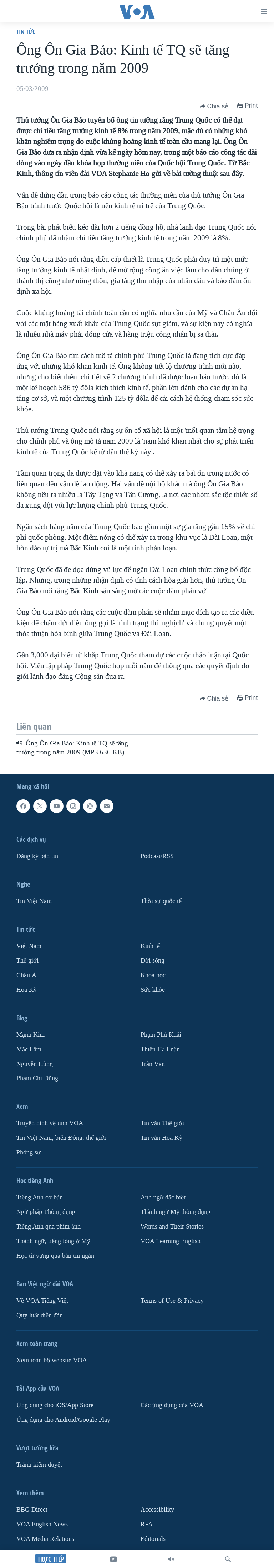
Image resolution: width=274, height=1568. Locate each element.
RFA (147, 1524)
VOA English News (42, 1524)
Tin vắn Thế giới (162, 1123)
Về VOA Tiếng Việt (42, 1301)
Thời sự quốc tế (161, 901)
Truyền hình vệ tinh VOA (49, 1123)
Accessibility (157, 1510)
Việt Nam (28, 946)
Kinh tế (150, 946)
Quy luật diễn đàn (39, 1315)
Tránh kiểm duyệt (39, 1465)
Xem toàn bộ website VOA (51, 1360)
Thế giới (27, 961)
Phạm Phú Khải (161, 1035)
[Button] (214, 106)
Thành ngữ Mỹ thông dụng (175, 1212)
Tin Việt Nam (34, 901)
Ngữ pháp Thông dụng (45, 1212)
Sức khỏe (153, 990)
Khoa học (153, 975)
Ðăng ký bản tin (37, 856)
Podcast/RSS (157, 856)
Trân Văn (153, 1064)
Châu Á (26, 975)
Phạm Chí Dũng (37, 1078)
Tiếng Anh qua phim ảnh (48, 1227)
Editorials (153, 1539)
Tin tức (25, 31)
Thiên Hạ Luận (160, 1049)
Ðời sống (152, 961)
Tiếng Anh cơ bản (39, 1197)
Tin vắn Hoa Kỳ (161, 1138)
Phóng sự (28, 1152)
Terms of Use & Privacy (172, 1301)
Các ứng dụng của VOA (172, 1405)
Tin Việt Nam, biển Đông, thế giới (61, 1138)
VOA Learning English (171, 1241)
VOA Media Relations (45, 1539)
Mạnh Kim (30, 1035)
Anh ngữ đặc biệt (163, 1197)
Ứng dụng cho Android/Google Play (63, 1420)
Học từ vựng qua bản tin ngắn (55, 1256)
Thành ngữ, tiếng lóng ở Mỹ (53, 1241)
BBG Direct (31, 1510)
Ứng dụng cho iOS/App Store (54, 1405)
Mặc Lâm (28, 1049)
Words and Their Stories (172, 1227)
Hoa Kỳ (26, 990)
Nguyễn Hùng (34, 1064)
